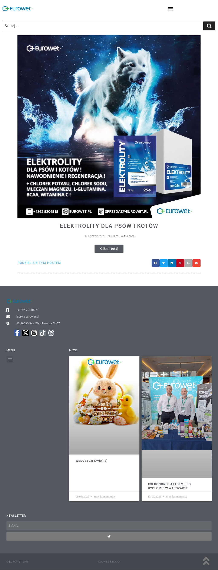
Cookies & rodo (109, 561)
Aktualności (128, 236)
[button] (170, 8)
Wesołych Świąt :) (92, 460)
